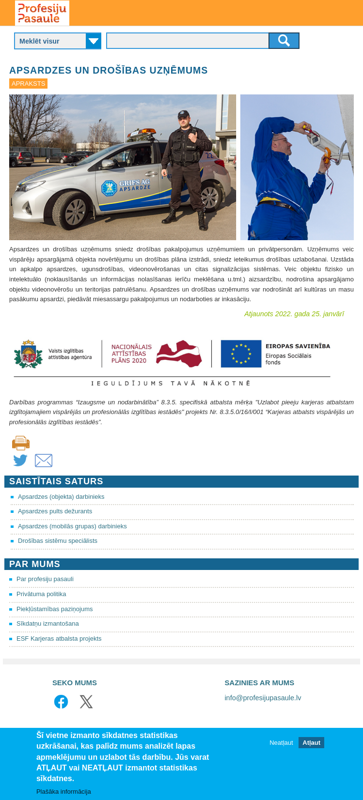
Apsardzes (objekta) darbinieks (61, 496)
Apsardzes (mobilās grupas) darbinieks (72, 526)
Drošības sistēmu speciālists (57, 540)
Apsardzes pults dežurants (55, 511)
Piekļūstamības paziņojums (54, 609)
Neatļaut (281, 746)
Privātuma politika (41, 594)
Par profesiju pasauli (45, 579)
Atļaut (311, 746)
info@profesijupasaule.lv (262, 698)
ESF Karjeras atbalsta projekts (59, 638)
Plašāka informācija (63, 795)
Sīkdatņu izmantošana (47, 623)
